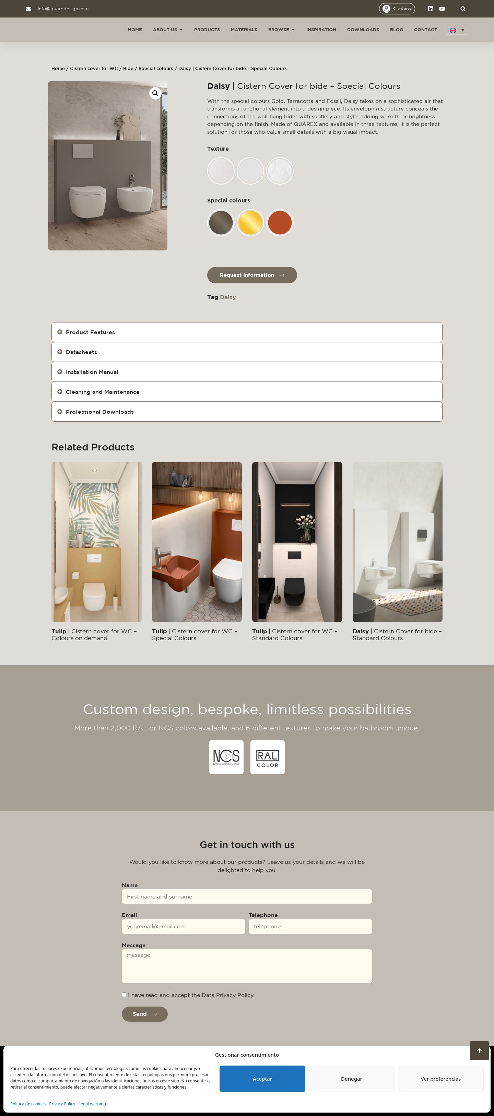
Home (58, 68)
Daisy (228, 297)
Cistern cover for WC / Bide (101, 68)
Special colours (156, 68)
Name (130, 885)
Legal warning (92, 1104)
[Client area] (386, 9)
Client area (402, 8)
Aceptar (262, 1078)
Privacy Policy (62, 1104)
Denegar (351, 1078)
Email (129, 915)
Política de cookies (28, 1104)
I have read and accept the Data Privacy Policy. (191, 995)
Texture (218, 148)
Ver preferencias (441, 1078)
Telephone (263, 915)
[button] (463, 8)
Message (134, 945)
